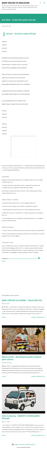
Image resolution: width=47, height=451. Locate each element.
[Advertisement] (23, 278)
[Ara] (40, 3)
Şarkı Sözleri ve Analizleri (15, 2)
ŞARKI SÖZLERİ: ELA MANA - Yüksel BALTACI (22, 300)
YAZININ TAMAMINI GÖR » (38, 317)
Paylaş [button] (4, 261)
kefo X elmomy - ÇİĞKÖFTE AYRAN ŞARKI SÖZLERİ (21, 417)
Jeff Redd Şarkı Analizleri (16, 258)
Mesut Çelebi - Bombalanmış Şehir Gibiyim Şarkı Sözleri (21, 358)
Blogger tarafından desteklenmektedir (23, 444)
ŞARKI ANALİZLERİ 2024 (30, 258)
